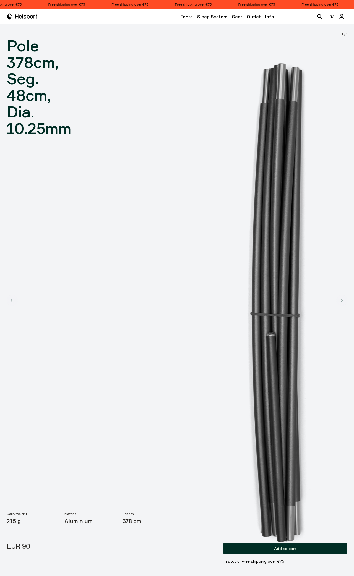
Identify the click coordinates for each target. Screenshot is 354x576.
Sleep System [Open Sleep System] (212, 16)
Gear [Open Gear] (237, 16)
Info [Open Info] (269, 16)
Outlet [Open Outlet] (254, 16)
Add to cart (285, 548)
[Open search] (319, 16)
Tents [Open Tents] (186, 16)
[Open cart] (330, 16)
